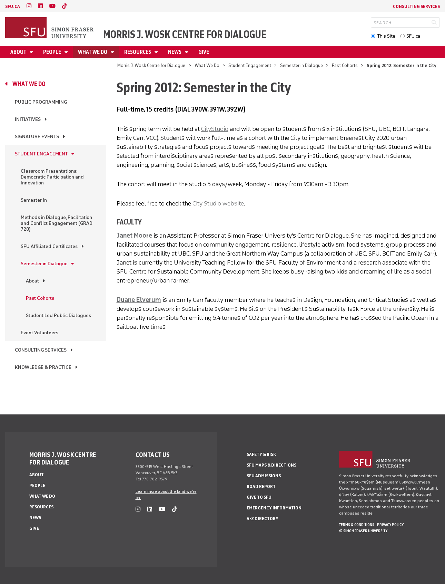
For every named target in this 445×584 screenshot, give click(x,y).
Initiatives (28, 119)
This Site (386, 36)
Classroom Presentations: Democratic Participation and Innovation (52, 177)
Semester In (34, 200)
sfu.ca (12, 6)
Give (203, 52)
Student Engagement (249, 65)
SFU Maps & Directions (271, 465)
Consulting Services (416, 6)
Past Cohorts (345, 65)
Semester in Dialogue (301, 65)
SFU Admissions (264, 476)
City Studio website (218, 203)
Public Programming (41, 102)
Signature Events (37, 137)
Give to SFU (259, 497)
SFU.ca (413, 36)
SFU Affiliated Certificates (49, 246)
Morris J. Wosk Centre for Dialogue (184, 34)
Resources (138, 52)
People (52, 52)
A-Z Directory (262, 518)
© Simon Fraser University (363, 530)
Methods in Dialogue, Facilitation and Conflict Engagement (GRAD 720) (56, 223)
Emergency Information (274, 508)
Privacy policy (390, 524)
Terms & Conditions (356, 524)
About (18, 52)
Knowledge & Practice (43, 367)
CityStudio (214, 129)
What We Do (93, 52)
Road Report (261, 486)
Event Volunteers (39, 333)
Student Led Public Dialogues (58, 315)
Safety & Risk (261, 454)
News (175, 52)
